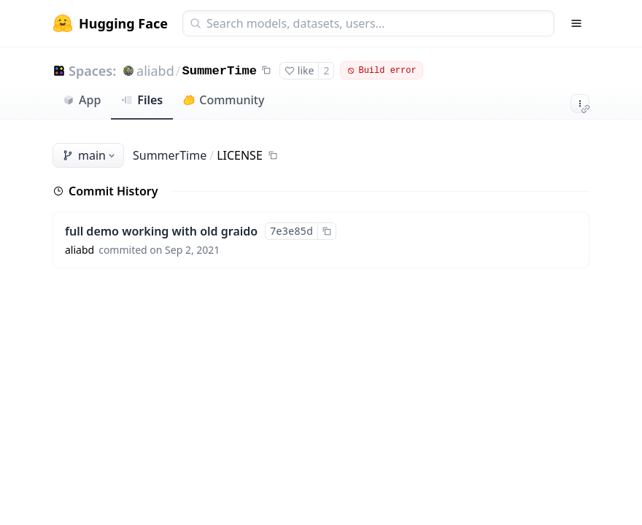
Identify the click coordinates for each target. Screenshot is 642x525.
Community (223, 100)
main (89, 155)
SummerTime (219, 71)
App (82, 100)
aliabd (155, 70)
